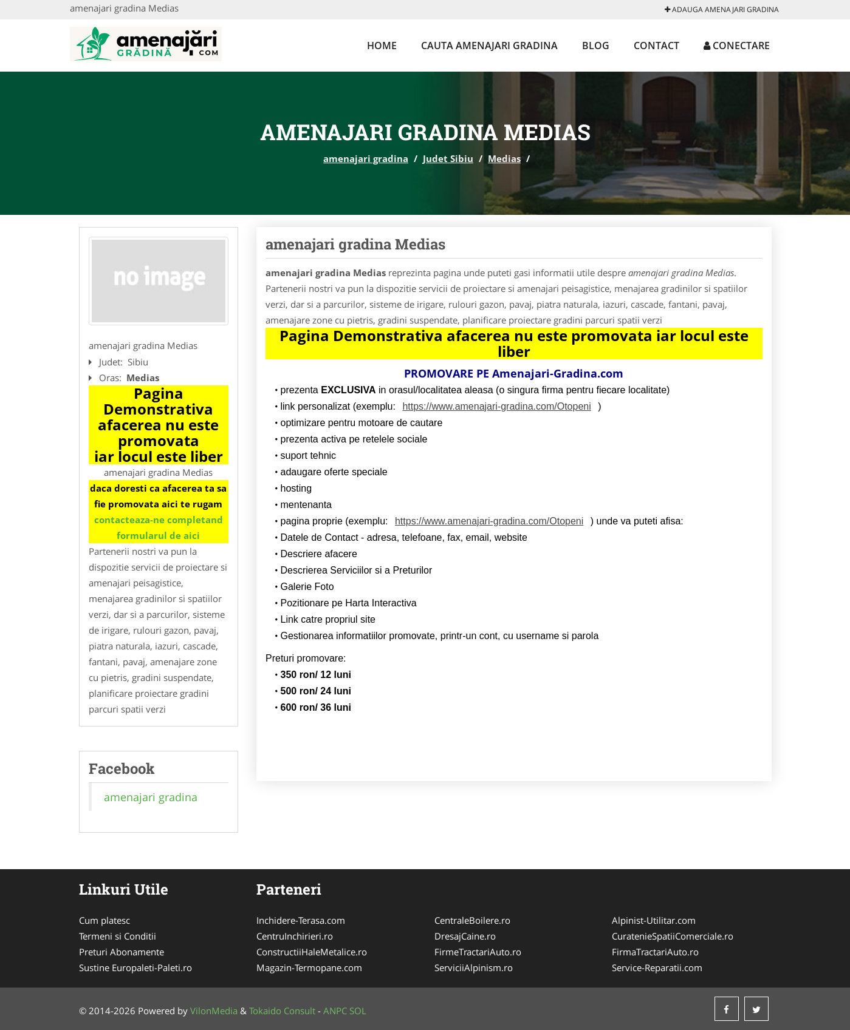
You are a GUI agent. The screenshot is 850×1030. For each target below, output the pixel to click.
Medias (504, 158)
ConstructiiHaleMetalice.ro (311, 952)
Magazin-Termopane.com (309, 967)
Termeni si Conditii (117, 936)
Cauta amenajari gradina (489, 45)
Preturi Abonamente (121, 952)
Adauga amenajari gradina (722, 9)
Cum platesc (104, 920)
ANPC (335, 1011)
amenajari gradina (365, 158)
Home (382, 45)
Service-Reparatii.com (657, 967)
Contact (656, 45)
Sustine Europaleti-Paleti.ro (135, 967)
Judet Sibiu (448, 158)
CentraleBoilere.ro (472, 920)
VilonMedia (214, 1011)
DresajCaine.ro (465, 936)
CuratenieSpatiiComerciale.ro (672, 936)
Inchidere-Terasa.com (300, 920)
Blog (595, 45)
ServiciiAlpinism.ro (473, 967)
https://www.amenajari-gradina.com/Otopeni (496, 406)
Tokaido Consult (282, 1011)
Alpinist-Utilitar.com (654, 920)
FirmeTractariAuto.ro (477, 952)
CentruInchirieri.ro (294, 936)
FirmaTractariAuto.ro (655, 952)
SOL (357, 1011)
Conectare (737, 45)
